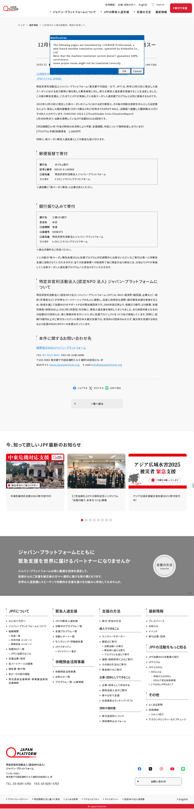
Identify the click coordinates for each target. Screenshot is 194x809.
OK (124, 71)
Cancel (137, 71)
